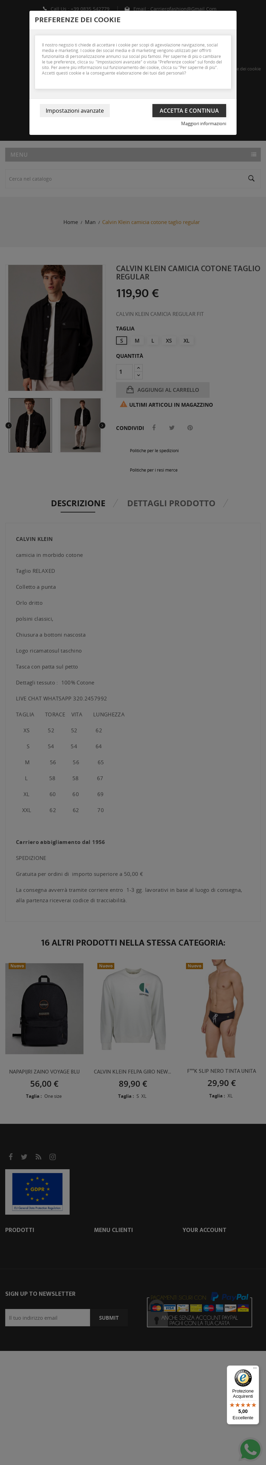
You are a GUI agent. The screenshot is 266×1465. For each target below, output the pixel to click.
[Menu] (255, 1369)
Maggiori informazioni (203, 123)
